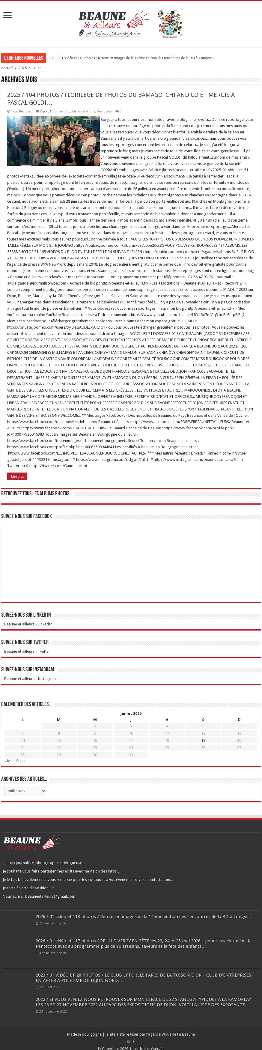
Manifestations (83, 111)
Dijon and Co (60, 111)
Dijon (44, 111)
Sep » (20, 754)
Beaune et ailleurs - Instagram (30, 672)
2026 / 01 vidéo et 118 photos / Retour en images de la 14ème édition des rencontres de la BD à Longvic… (132, 57)
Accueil (7, 68)
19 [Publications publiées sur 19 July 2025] (203, 734)
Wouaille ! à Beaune (178, 1028)
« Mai (8, 754)
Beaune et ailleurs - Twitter (27, 645)
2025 (22, 68)
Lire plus (17, 470)
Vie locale (104, 111)
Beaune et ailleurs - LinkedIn (28, 618)
